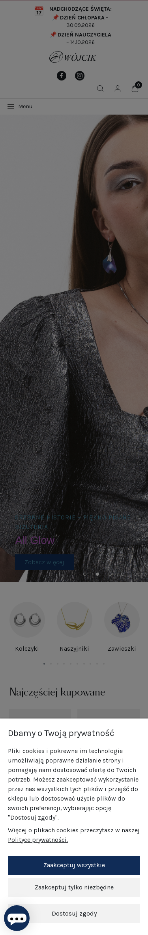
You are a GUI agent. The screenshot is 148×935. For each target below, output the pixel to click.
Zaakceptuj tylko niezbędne (74, 887)
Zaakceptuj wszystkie (74, 865)
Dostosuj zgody (74, 913)
